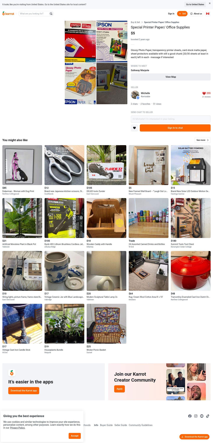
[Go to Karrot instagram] (196, 416)
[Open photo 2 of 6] (80, 41)
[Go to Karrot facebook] (190, 416)
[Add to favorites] (134, 128)
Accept (76, 428)
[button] (203, 140)
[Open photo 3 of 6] (111, 41)
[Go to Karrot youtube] (202, 416)
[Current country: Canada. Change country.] (208, 14)
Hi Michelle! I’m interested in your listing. (171, 119)
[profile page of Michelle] (135, 95)
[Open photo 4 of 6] (80, 83)
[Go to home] (8, 13)
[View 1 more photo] (111, 83)
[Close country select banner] (210, 3)
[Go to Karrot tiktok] (207, 416)
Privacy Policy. (40, 420)
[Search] (51, 14)
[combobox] (33, 13)
